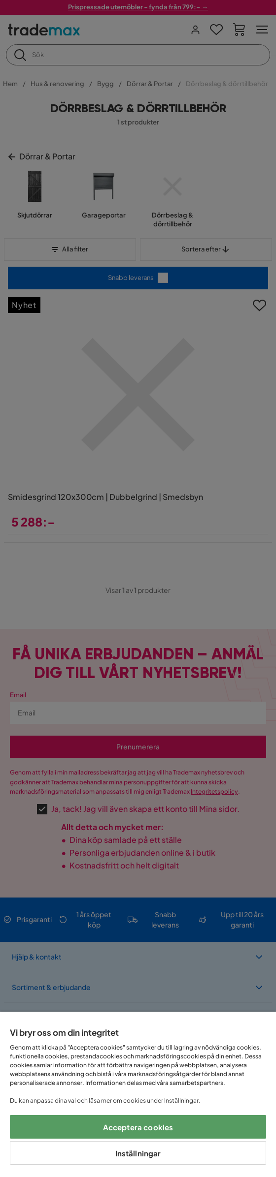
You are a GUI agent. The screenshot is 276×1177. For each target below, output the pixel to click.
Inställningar (138, 1153)
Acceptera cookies (138, 1127)
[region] (138, 1094)
